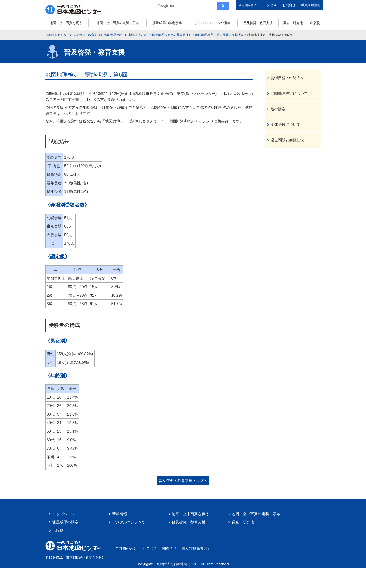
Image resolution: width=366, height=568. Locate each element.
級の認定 (278, 109)
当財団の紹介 (248, 5)
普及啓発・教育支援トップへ (183, 481)
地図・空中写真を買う (65, 23)
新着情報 (119, 514)
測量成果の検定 (65, 522)
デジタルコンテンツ (129, 522)
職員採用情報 (311, 5)
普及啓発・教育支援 (258, 23)
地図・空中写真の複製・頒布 (117, 23)
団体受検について (285, 124)
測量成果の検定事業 (167, 23)
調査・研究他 (293, 23)
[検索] (185, 6)
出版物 (315, 23)
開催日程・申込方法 (287, 78)
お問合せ (289, 5)
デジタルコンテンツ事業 (213, 23)
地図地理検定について (289, 93)
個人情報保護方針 (196, 548)
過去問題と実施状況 (287, 140)
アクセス (270, 5)
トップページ (63, 514)
